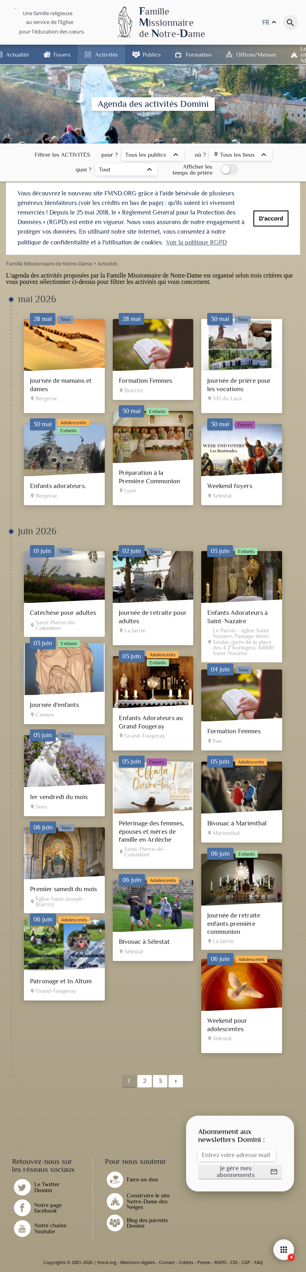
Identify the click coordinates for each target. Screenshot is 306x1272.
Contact (167, 1262)
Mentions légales (137, 1262)
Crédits (186, 1262)
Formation (199, 54)
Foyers (62, 54)
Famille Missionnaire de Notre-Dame (154, 275)
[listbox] (153, 156)
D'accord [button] (271, 218)
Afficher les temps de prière (192, 169)
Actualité (17, 54)
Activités (106, 54)
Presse (203, 1262)
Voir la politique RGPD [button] (196, 242)
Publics (152, 54)
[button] (240, 1172)
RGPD (220, 1262)
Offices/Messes (256, 54)
